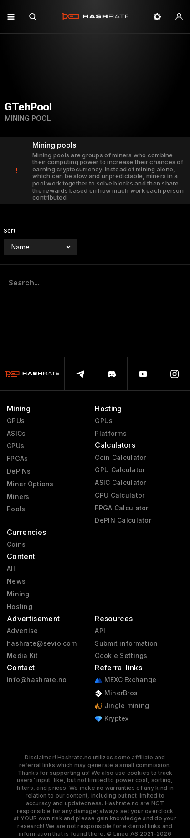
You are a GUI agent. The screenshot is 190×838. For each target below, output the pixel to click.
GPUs (16, 420)
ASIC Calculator (120, 482)
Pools (16, 509)
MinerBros (116, 693)
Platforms (111, 433)
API (100, 630)
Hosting (19, 606)
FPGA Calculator (121, 508)
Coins (16, 544)
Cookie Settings (121, 655)
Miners (18, 496)
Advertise (22, 630)
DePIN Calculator (123, 520)
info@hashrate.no (37, 679)
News (16, 581)
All (11, 568)
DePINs (19, 471)
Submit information (126, 643)
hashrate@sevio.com (42, 643)
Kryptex (111, 719)
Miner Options (30, 484)
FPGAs (17, 458)
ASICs (16, 433)
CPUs (15, 445)
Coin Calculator (120, 457)
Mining (18, 594)
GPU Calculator (120, 470)
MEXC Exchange (125, 680)
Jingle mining (122, 706)
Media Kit (22, 655)
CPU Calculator (119, 495)
